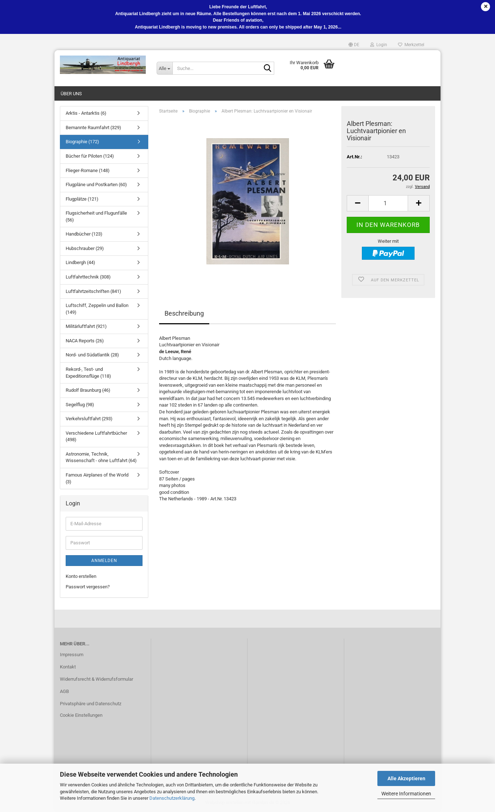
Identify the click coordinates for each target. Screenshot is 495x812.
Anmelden (104, 560)
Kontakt (68, 667)
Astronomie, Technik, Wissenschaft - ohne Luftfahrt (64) (101, 457)
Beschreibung (184, 313)
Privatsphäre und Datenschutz (90, 703)
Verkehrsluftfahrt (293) (89, 418)
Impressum (71, 654)
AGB (64, 691)
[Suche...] (164, 68)
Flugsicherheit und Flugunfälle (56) (96, 216)
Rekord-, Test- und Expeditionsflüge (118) (88, 373)
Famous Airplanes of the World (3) (97, 478)
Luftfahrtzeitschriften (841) (93, 291)
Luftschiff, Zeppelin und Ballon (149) (97, 309)
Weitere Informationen (406, 793)
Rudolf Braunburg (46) (88, 390)
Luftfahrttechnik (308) (88, 277)
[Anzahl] (388, 203)
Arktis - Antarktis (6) (86, 113)
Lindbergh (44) (80, 262)
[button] (354, 44)
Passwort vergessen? (88, 586)
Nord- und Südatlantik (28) (92, 354)
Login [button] (378, 44)
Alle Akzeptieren (406, 778)
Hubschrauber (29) (85, 248)
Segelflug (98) (80, 404)
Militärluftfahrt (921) (86, 326)
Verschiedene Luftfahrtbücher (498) (96, 436)
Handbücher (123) (84, 234)
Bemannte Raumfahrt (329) (93, 127)
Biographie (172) (82, 141)
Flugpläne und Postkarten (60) (96, 184)
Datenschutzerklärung (171, 798)
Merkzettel (411, 44)
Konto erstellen (81, 576)
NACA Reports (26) (85, 340)
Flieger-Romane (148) (88, 170)
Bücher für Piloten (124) (90, 156)
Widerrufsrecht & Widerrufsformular (96, 679)
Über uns (71, 93)
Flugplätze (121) (82, 199)
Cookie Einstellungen (81, 715)
